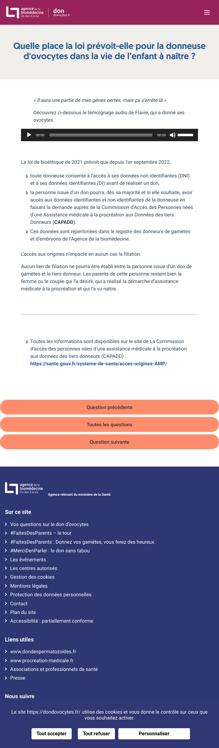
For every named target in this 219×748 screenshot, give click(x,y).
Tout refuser (96, 734)
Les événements (28, 560)
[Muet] (173, 135)
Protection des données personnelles (50, 595)
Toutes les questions (110, 425)
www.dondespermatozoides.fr (43, 651)
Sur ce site (18, 512)
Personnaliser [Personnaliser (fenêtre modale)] (154, 734)
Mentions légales (29, 586)
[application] (109, 135)
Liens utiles (19, 640)
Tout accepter (51, 734)
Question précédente (109, 407)
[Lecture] (29, 135)
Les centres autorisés (33, 568)
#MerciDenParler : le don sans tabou (50, 551)
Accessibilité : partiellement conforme (51, 621)
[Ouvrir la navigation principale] (207, 12)
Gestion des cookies (32, 577)
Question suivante (109, 442)
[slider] (101, 135)
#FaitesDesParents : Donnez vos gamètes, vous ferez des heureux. (82, 542)
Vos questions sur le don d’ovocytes (49, 524)
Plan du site (23, 612)
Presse (17, 678)
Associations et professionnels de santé (54, 669)
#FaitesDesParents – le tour (40, 533)
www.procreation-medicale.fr (42, 660)
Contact (18, 604)
